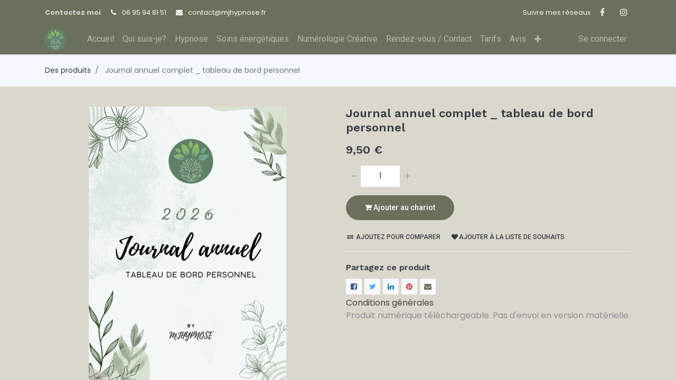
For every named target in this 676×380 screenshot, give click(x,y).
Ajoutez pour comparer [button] (393, 237)
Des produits (68, 70)
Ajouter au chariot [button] (400, 207)
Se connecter (602, 39)
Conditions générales (390, 303)
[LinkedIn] (391, 286)
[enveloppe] (428, 286)
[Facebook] (354, 286)
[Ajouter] (407, 176)
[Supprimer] (353, 176)
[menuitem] (100, 39)
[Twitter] (372, 286)
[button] (538, 39)
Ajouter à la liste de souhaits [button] (508, 237)
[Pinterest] (409, 286)
